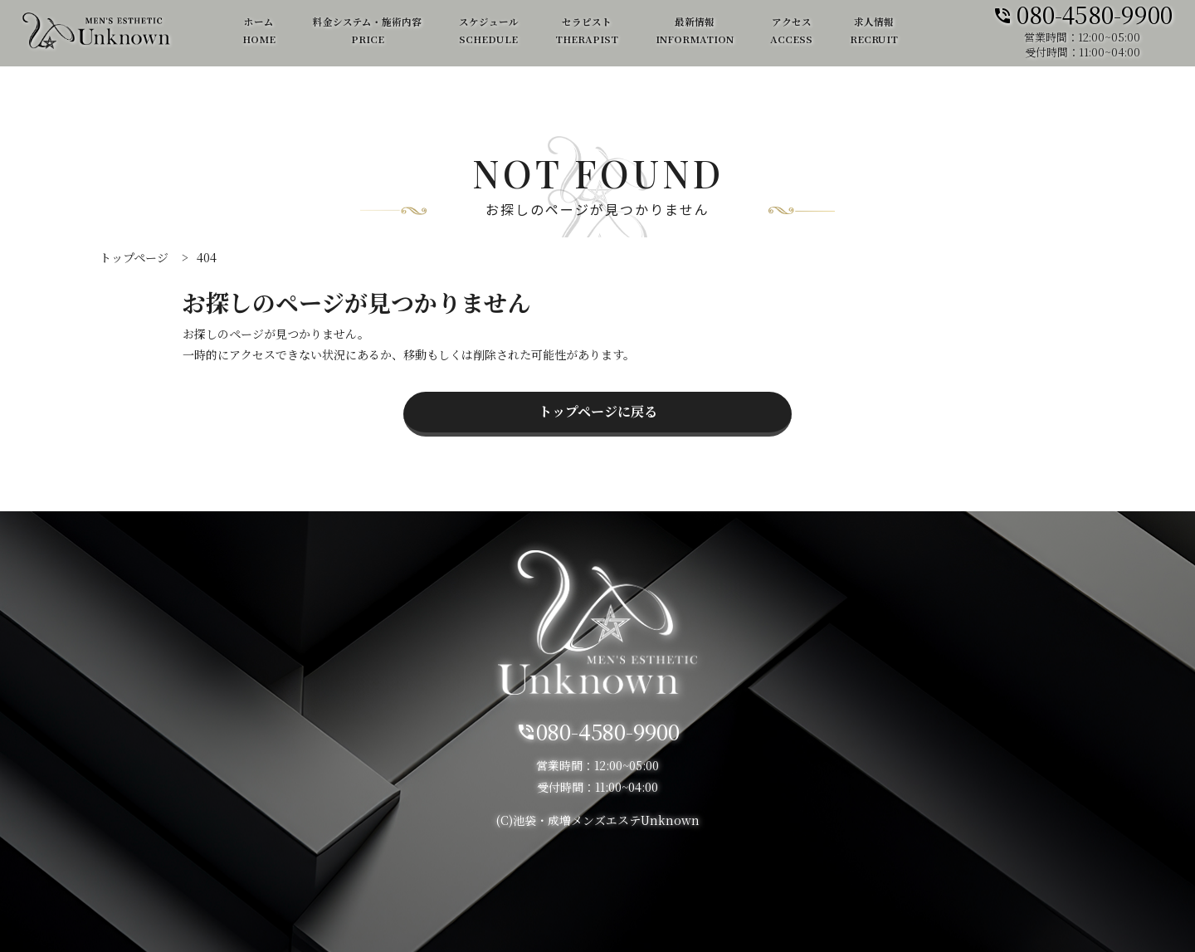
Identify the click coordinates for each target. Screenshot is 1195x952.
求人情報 (874, 31)
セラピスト (586, 31)
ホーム (259, 31)
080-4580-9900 (1083, 13)
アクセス (791, 31)
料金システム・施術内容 (367, 31)
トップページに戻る (598, 411)
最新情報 (695, 31)
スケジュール (489, 31)
